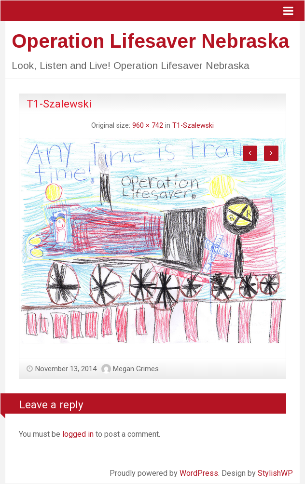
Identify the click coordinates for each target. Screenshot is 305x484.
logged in (78, 434)
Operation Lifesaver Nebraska (150, 41)
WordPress (199, 473)
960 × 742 (147, 125)
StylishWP (275, 473)
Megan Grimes (136, 368)
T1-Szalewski (193, 125)
